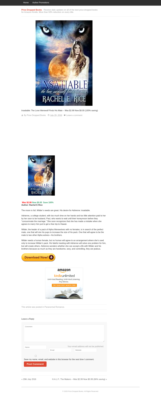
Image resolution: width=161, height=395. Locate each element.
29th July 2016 (28, 379)
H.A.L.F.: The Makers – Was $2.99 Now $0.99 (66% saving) (79, 379)
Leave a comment (74, 115)
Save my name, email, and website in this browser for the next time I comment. (59, 359)
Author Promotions (40, 3)
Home (26, 3)
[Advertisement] (64, 136)
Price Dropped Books (36, 115)
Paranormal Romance (54, 307)
